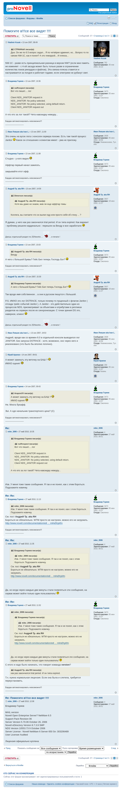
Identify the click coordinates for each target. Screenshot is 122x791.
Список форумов (16, 18)
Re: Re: (10, 495)
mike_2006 (12, 432)
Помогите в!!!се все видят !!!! (27, 31)
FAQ (91, 23)
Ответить (12, 36)
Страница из (101, 36)
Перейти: (80, 766)
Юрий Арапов (14, 355)
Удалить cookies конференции (60, 784)
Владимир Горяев (16, 81)
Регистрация (102, 23)
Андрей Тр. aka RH (16, 189)
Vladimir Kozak (14, 42)
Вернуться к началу (116, 76)
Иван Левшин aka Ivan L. (18, 132)
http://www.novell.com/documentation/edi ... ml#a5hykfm (34, 523)
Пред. (8, 748)
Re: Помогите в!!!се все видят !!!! (27, 697)
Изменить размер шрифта (114, 17)
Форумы (31, 18)
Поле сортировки (83, 748)
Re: (7, 428)
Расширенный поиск (107, 12)
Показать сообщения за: (40, 748)
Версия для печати (109, 17)
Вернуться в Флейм (14, 765)
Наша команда (38, 784)
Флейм (39, 18)
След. (113, 748)
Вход (114, 23)
